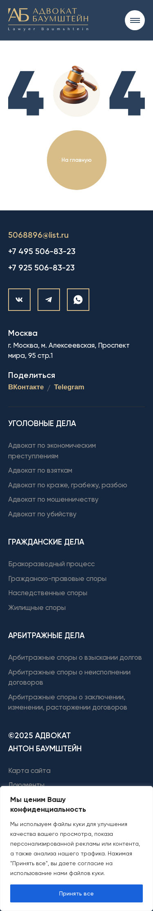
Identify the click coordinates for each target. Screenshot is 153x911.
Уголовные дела (42, 423)
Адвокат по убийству (42, 514)
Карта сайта (29, 770)
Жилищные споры (37, 607)
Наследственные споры (47, 593)
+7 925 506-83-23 (41, 267)
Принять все (76, 893)
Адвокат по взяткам (40, 470)
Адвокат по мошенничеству (53, 499)
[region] (76, 848)
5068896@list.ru (38, 235)
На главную (77, 160)
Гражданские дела (46, 542)
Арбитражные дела (46, 635)
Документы (26, 785)
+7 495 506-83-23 (41, 251)
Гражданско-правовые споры (57, 578)
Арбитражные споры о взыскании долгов (75, 657)
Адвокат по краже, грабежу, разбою (67, 485)
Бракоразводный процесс (51, 564)
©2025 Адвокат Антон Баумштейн (45, 742)
